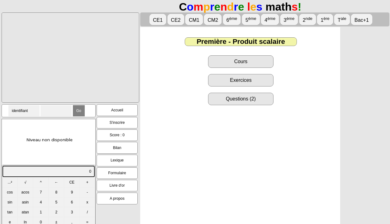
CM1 (194, 20)
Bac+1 (361, 20)
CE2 (176, 20)
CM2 (212, 20)
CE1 (158, 20)
